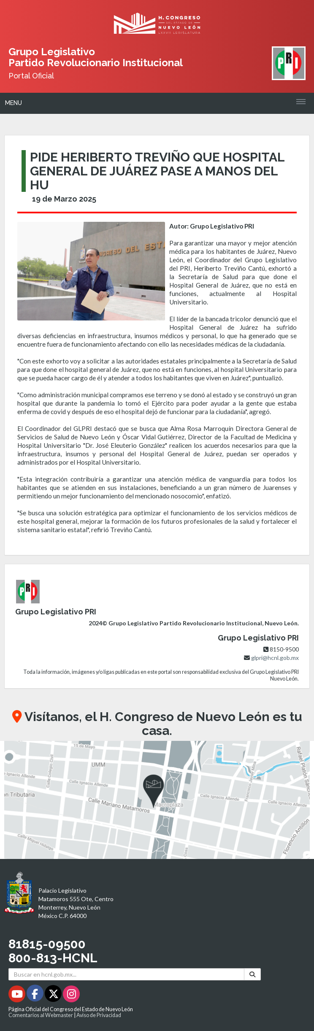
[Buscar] (252, 974)
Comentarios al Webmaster (40, 1015)
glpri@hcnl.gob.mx (275, 657)
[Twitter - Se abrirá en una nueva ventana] (54, 995)
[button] (157, 800)
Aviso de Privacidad (98, 1015)
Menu (13, 103)
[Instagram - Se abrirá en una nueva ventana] (71, 995)
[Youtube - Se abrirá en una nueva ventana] (17, 995)
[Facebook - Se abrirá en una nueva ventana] (36, 995)
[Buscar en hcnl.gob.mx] (126, 974)
